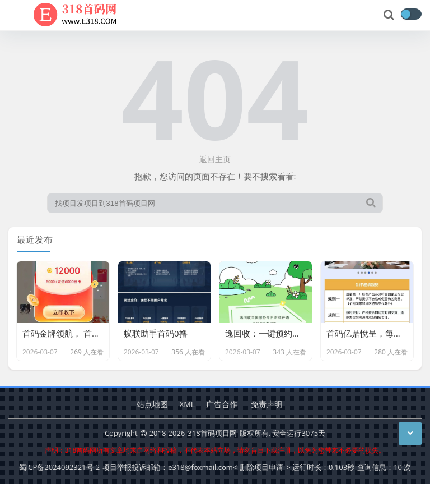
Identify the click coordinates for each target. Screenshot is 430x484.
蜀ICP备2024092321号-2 (59, 467)
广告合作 (221, 404)
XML (187, 404)
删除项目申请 (261, 467)
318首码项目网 (212, 433)
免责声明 (266, 404)
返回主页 (215, 159)
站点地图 (152, 404)
